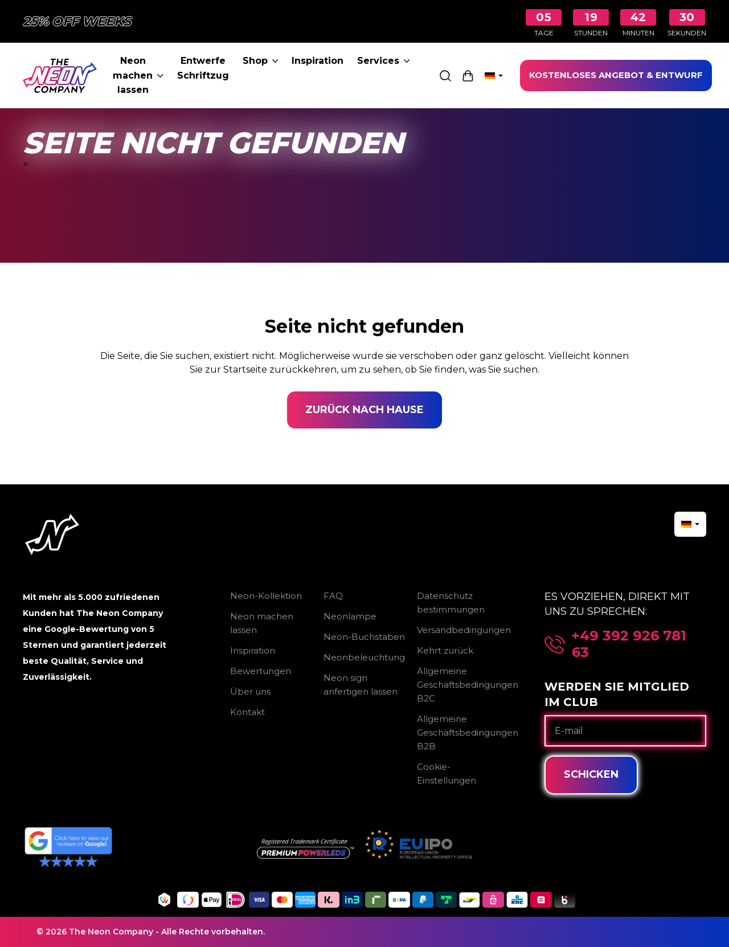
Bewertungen (260, 671)
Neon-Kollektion (266, 595)
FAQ (333, 595)
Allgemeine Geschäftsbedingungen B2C (467, 685)
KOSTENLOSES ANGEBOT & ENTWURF (616, 75)
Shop (261, 60)
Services (383, 60)
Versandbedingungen (464, 629)
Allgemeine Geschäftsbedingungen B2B (467, 732)
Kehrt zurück (445, 650)
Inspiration (317, 60)
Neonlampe (349, 616)
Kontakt (247, 712)
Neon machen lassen (138, 75)
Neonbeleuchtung (364, 657)
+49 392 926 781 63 (629, 644)
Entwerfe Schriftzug (203, 68)
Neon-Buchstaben (364, 636)
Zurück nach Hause (364, 409)
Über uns (250, 691)
